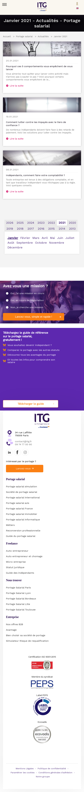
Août (10, 242)
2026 (9, 222)
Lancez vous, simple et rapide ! (33, 316)
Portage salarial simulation (21, 486)
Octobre (41, 242)
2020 (72, 222)
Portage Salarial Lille (18, 604)
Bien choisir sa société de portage (25, 635)
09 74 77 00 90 (23, 444)
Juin (60, 238)
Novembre (56, 242)
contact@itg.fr (23, 441)
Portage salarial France (19, 508)
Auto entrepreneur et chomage (24, 556)
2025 (20, 222)
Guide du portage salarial (20, 536)
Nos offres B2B (14, 624)
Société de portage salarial (21, 492)
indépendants (26, 572)
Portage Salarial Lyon (18, 593)
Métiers (10, 525)
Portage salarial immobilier (21, 514)
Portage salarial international (23, 497)
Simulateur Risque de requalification (27, 640)
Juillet (69, 238)
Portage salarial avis (17, 503)
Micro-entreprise (16, 561)
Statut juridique (15, 567)
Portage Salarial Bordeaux (21, 598)
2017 (30, 228)
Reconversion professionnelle (23, 530)
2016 (41, 228)
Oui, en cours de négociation (27, 300)
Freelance (12, 543)
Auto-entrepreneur (17, 550)
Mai (52, 238)
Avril (45, 238)
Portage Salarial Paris (18, 587)
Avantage (11, 629)
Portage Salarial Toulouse (21, 609)
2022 (51, 222)
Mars (35, 238)
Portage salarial (15, 479)
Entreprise (12, 617)
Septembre (24, 242)
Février (25, 238)
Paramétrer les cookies (22, 772)
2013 (72, 228)
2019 (9, 228)
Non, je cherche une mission (26, 307)
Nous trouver (14, 580)
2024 (30, 222)
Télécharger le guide (31, 403)
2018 (20, 228)
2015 (51, 228)
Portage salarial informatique (23, 519)
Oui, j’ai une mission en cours (27, 293)
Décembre (15, 247)
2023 (41, 222)
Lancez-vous (23, 468)
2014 (62, 228)
